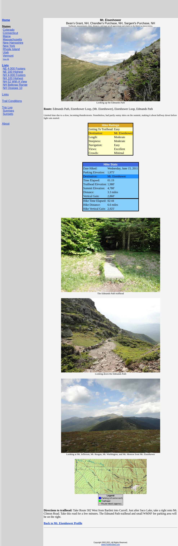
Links (5, 94)
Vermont (8, 55)
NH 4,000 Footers (14, 75)
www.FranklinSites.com (110, 544)
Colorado (8, 29)
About (6, 123)
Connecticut (10, 33)
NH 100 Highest (13, 78)
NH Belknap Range (15, 84)
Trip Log (7, 107)
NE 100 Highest (13, 71)
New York (9, 45)
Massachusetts (12, 39)
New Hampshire (13, 42)
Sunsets (8, 113)
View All (6, 59)
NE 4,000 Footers (14, 68)
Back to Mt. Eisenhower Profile (63, 523)
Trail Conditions (12, 101)
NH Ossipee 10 (12, 88)
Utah (6, 52)
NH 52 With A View (15, 81)
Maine (7, 36)
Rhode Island (11, 49)
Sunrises (8, 110)
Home (6, 20)
